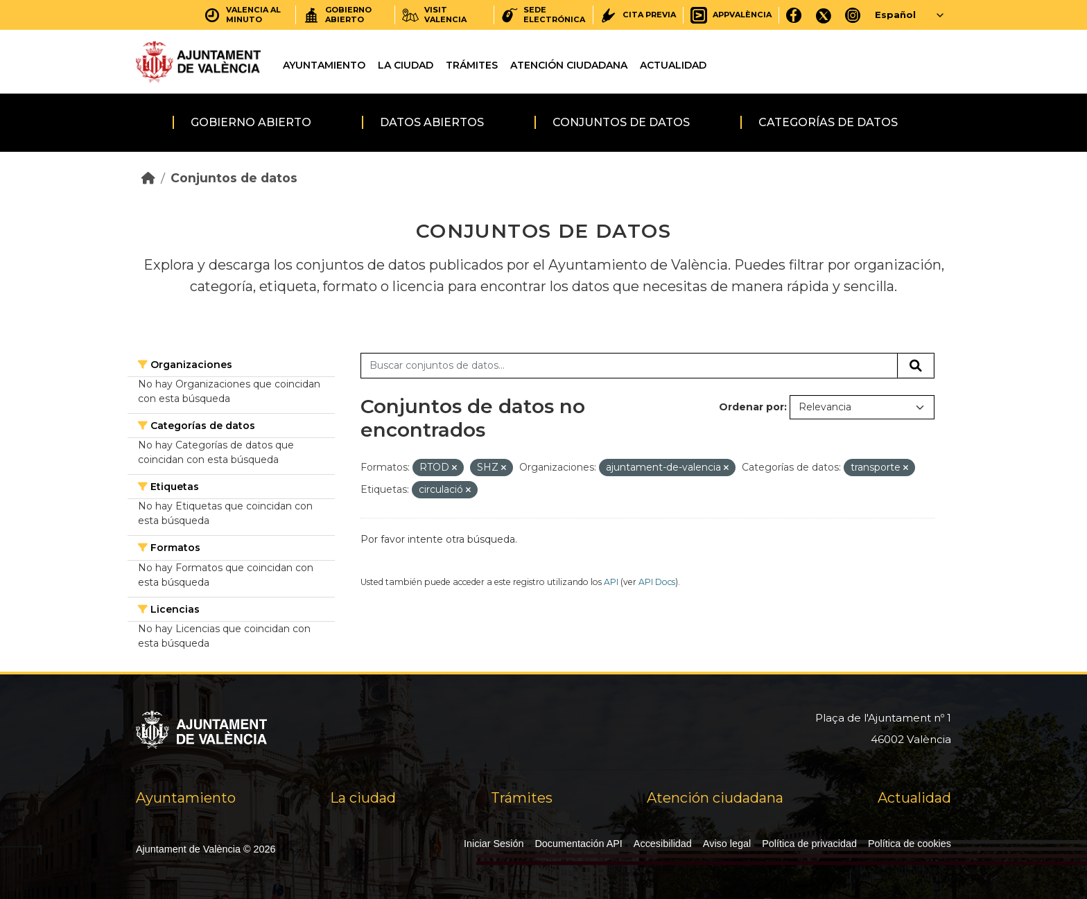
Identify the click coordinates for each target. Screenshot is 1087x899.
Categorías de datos (828, 122)
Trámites (472, 65)
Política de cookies (909, 843)
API (611, 582)
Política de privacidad (809, 843)
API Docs (656, 582)
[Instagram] (853, 15)
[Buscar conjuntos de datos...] (629, 366)
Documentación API (578, 843)
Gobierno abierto (251, 122)
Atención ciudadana (568, 65)
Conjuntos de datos (621, 122)
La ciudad (405, 65)
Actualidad (673, 65)
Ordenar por (751, 407)
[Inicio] (148, 178)
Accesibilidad (663, 843)
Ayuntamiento (324, 65)
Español (895, 14)
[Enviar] (916, 366)
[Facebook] (794, 15)
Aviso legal (727, 843)
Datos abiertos (432, 122)
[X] (823, 15)
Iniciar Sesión (493, 843)
